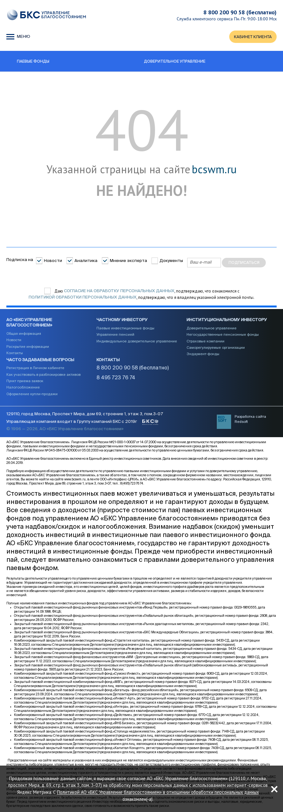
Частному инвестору (122, 320)
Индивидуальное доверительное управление (136, 341)
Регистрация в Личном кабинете (35, 368)
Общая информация (23, 334)
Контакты (14, 353)
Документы (171, 261)
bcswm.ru (214, 169)
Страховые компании (205, 341)
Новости (53, 261)
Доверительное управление (212, 328)
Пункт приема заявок (24, 381)
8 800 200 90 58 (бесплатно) (240, 12)
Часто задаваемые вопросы (40, 360)
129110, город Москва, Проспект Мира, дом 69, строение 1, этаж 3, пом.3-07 (84, 415)
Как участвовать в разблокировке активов (43, 375)
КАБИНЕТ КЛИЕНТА (253, 37)
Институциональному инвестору (227, 320)
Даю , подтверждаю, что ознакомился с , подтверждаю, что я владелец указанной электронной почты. (141, 294)
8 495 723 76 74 (115, 378)
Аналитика (85, 261)
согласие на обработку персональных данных (119, 291)
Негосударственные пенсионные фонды (223, 335)
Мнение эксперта (128, 261)
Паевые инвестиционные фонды (125, 328)
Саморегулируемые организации (216, 348)
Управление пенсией (115, 335)
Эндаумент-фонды (203, 354)
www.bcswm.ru (75, 480)
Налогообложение (23, 387)
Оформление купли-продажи (32, 394)
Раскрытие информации (27, 346)
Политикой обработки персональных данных (83, 297)
